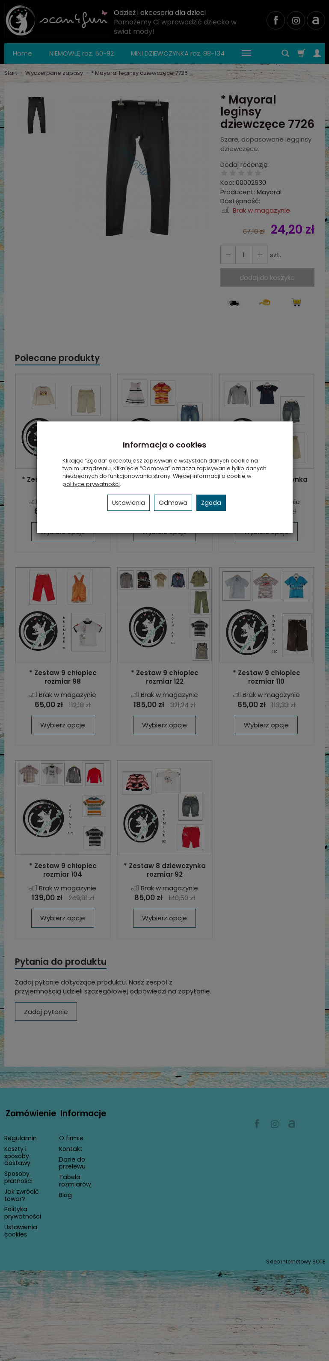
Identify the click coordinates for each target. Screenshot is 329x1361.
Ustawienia (128, 502)
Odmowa (173, 502)
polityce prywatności (91, 484)
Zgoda (211, 502)
